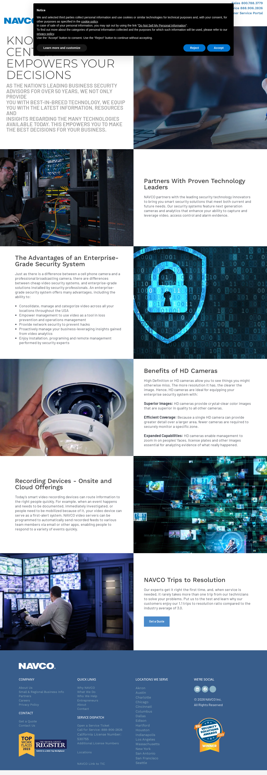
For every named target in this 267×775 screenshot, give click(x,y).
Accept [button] (219, 48)
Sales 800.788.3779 (247, 3)
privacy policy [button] (45, 34)
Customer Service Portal (242, 13)
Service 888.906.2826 (245, 8)
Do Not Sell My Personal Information (162, 25)
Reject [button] (194, 48)
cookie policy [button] (89, 21)
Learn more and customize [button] (61, 48)
